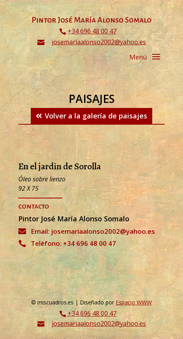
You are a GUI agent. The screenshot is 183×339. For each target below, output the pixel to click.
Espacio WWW (134, 302)
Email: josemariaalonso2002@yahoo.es (93, 231)
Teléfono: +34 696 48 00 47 (73, 243)
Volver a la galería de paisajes (96, 115)
